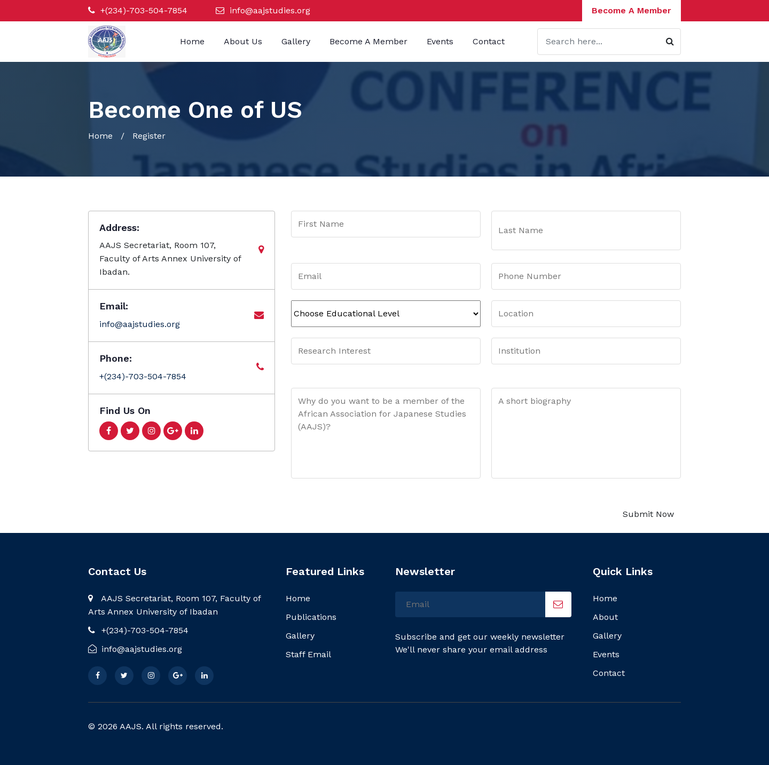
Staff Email (308, 654)
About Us (243, 41)
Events (440, 41)
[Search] (609, 41)
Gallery (295, 41)
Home (192, 41)
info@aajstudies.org (270, 10)
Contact (489, 41)
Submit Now (648, 514)
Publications (311, 617)
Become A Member (631, 10)
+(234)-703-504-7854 (142, 10)
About (605, 617)
